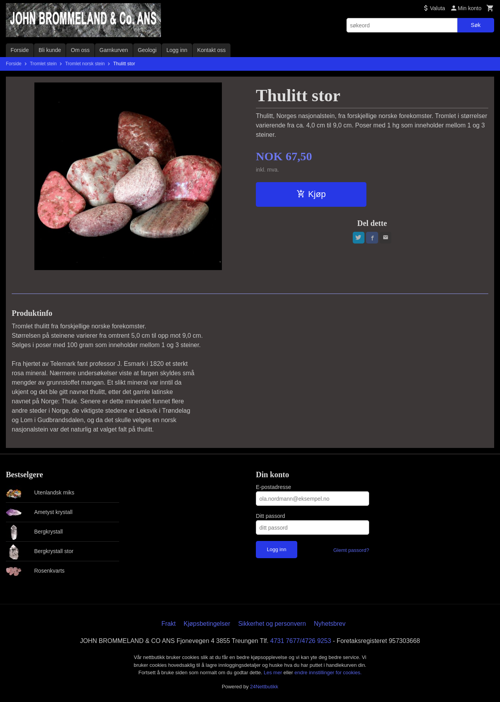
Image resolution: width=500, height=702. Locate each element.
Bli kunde (50, 50)
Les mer (274, 672)
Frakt (168, 623)
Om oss (80, 50)
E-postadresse (273, 487)
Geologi (147, 50)
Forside (20, 50)
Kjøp (311, 194)
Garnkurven (114, 50)
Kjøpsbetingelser (207, 623)
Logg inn (177, 50)
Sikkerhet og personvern (272, 623)
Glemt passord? (351, 550)
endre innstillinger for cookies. (328, 672)
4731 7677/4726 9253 (300, 641)
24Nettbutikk (264, 686)
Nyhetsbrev (330, 623)
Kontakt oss (211, 50)
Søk (475, 25)
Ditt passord (270, 516)
